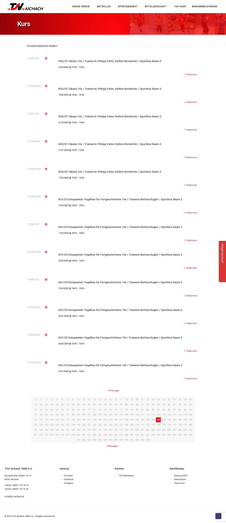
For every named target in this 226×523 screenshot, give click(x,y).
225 (110, 435)
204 (158, 430)
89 (185, 409)
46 (116, 404)
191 (89, 430)
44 (105, 404)
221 (89, 435)
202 (147, 430)
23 (153, 399)
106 (115, 414)
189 (78, 430)
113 (153, 414)
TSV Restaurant (126, 475)
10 (84, 399)
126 (62, 419)
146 (169, 419)
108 (126, 414)
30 (190, 399)
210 (190, 430)
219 (78, 435)
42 (94, 404)
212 (41, 435)
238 (179, 435)
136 (115, 419)
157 (67, 424)
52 (148, 404)
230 (137, 435)
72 (94, 409)
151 (35, 424)
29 (185, 399)
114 (158, 414)
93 (46, 414)
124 (51, 419)
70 (84, 409)
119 (185, 414)
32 (41, 404)
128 (73, 419)
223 (99, 435)
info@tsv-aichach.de (14, 496)
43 (100, 404)
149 (185, 419)
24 (158, 399)
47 (121, 404)
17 (121, 399)
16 (116, 399)
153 (46, 424)
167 (121, 424)
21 (142, 399)
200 (137, 430)
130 (83, 419)
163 (99, 424)
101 (89, 414)
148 (179, 419)
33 (46, 404)
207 (174, 430)
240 (190, 435)
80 (137, 409)
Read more (192, 74)
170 (137, 424)
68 (73, 409)
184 (51, 430)
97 (68, 414)
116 (169, 414)
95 (57, 414)
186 (62, 430)
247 (110, 440)
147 (174, 419)
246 (105, 440)
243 (89, 440)
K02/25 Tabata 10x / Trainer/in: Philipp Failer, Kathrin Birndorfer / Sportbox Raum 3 (110, 61)
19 (132, 399)
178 (179, 424)
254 (147, 440)
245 (99, 440)
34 (52, 404)
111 (142, 414)
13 (100, 399)
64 (52, 409)
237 (174, 435)
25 (164, 399)
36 (62, 404)
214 (51, 435)
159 (78, 424)
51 (142, 404)
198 (126, 430)
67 (68, 409)
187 (67, 430)
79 (132, 409)
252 (137, 440)
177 (174, 424)
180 (190, 424)
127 (67, 419)
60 (190, 404)
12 (94, 399)
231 (142, 435)
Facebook (68, 479)
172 (147, 424)
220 (83, 435)
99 (78, 414)
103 (99, 414)
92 (41, 414)
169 (131, 424)
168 (126, 424)
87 (174, 409)
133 (99, 419)
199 (131, 430)
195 (110, 430)
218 (73, 435)
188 (73, 430)
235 (163, 435)
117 (174, 414)
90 (190, 409)
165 (110, 424)
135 (110, 419)
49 (132, 404)
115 (163, 414)
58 (180, 404)
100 (83, 414)
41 (89, 404)
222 (94, 435)
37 (68, 404)
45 (110, 404)
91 (36, 414)
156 (62, 424)
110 (137, 414)
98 (73, 414)
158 (73, 424)
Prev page (113, 390)
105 (110, 414)
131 (89, 419)
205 (163, 430)
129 (78, 419)
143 (153, 419)
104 (105, 414)
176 (169, 424)
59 (185, 404)
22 (148, 399)
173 (153, 424)
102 (94, 414)
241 (78, 440)
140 (137, 419)
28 (180, 399)
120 (190, 414)
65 (57, 409)
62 (41, 409)
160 (83, 424)
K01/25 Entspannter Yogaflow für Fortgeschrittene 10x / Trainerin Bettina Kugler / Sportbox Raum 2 (120, 199)
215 (57, 435)
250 (126, 440)
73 (100, 409)
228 (126, 435)
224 (105, 435)
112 (147, 414)
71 (89, 409)
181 (35, 430)
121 (35, 419)
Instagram (69, 483)
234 (158, 435)
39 (78, 404)
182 (41, 430)
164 (105, 424)
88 (180, 409)
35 (57, 404)
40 (84, 404)
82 (148, 409)
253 (142, 440)
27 (174, 399)
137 (121, 419)
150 (190, 419)
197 (121, 430)
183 (46, 430)
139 (131, 419)
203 (153, 430)
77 (121, 409)
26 (169, 399)
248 (115, 440)
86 (169, 409)
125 (57, 419)
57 (174, 404)
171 (142, 424)
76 (116, 409)
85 (164, 409)
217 (67, 435)
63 (46, 409)
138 (126, 419)
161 (89, 424)
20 (137, 399)
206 (169, 430)
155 (57, 424)
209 (185, 430)
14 (105, 399)
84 (158, 409)
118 (179, 414)
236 (169, 435)
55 (164, 404)
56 (169, 404)
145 (163, 419)
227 (121, 435)
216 (62, 435)
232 (147, 435)
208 (179, 430)
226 (115, 435)
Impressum (179, 483)
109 (131, 414)
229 (131, 435)
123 (46, 419)
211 (35, 435)
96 (62, 414)
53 (153, 404)
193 (99, 430)
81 (142, 409)
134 (105, 419)
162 (94, 424)
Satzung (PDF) (181, 475)
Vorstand (68, 475)
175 (163, 424)
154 (51, 424)
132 (94, 419)
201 (142, 430)
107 (121, 414)
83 (153, 409)
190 (83, 430)
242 (83, 440)
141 (142, 419)
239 (185, 435)
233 (153, 435)
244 (94, 440)
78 (126, 409)
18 (126, 399)
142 (147, 419)
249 (121, 440)
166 (115, 424)
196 (115, 430)
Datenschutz (180, 479)
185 (57, 430)
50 (137, 404)
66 (62, 409)
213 (46, 435)
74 (105, 409)
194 (105, 430)
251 (131, 440)
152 (41, 424)
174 (158, 424)
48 (126, 404)
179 (185, 424)
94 (52, 414)
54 (158, 404)
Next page (113, 446)
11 (89, 399)
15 (110, 399)
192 (94, 430)
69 (78, 409)
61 (36, 409)
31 (36, 404)
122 (41, 419)
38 (73, 404)
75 (110, 409)
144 (158, 419)
